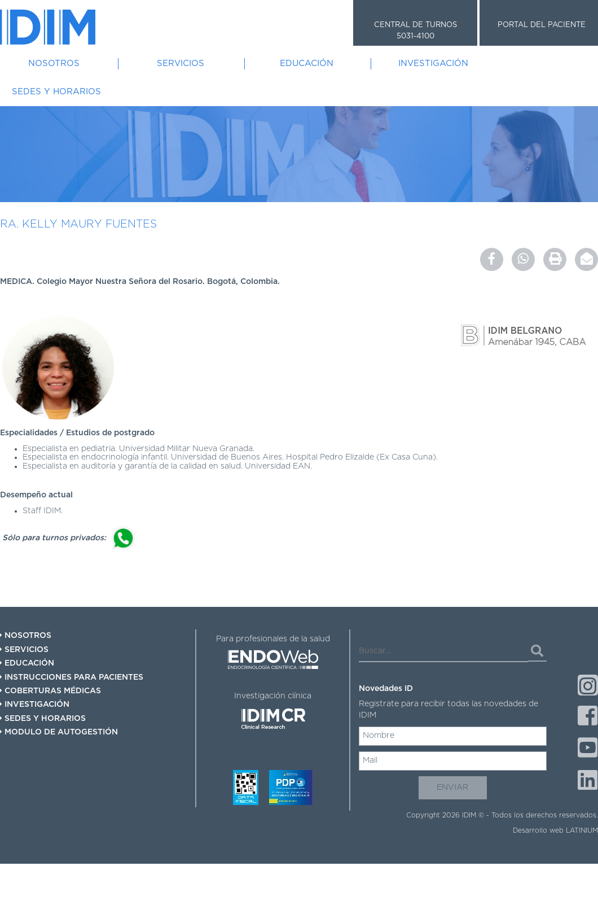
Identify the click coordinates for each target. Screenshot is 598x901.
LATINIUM (582, 830)
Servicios (180, 63)
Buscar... (374, 633)
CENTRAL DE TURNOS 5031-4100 (415, 30)
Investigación (433, 63)
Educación (306, 63)
